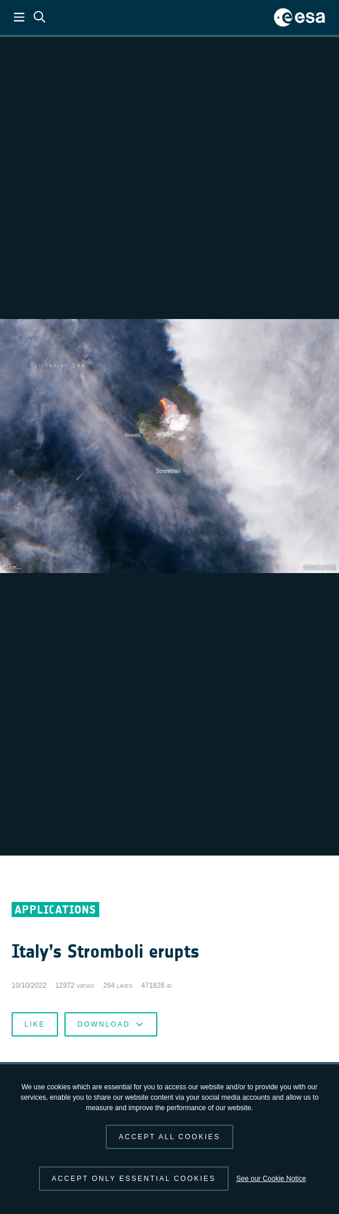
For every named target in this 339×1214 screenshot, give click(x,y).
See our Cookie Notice (271, 1179)
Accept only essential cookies (134, 1179)
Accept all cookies (169, 1137)
